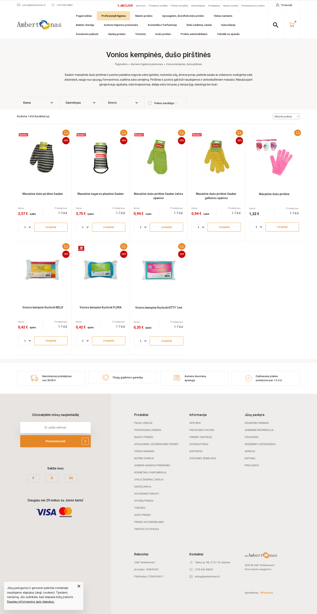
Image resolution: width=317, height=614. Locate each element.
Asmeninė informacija (259, 430)
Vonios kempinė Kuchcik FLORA (101, 307)
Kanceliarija (228, 24)
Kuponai (250, 458)
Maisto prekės (143, 15)
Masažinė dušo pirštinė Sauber (42, 193)
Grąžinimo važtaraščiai (260, 444)
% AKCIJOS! (125, 5)
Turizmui (140, 34)
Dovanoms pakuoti (87, 34)
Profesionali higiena (113, 15)
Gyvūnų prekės (117, 34)
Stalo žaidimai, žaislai (199, 24)
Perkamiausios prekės (253, 5)
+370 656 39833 (204, 569)
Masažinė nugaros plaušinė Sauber (100, 193)
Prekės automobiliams (194, 34)
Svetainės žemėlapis (202, 458)
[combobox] (286, 116)
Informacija (198, 415)
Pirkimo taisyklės (179, 5)
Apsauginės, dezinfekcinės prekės (183, 15)
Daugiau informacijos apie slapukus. (31, 601)
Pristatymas (214, 5)
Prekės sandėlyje (162, 102)
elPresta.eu (266, 592)
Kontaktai (195, 451)
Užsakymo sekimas (257, 423)
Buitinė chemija (85, 24)
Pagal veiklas (84, 15)
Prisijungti (252, 465)
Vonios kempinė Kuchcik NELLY (42, 307)
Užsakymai (251, 437)
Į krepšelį (50, 227)
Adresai (250, 451)
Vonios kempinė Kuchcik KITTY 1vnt (158, 307)
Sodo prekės (163, 34)
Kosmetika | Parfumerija (162, 24)
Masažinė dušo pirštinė (274, 194)
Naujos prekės (230, 5)
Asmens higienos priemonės (121, 24)
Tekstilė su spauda (228, 34)
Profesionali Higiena (147, 430)
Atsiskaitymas (198, 5)
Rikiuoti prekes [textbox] (283, 116)
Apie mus (141, 5)
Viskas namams (223, 15)
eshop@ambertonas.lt (207, 576)
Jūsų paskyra (254, 415)
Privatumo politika (158, 5)
